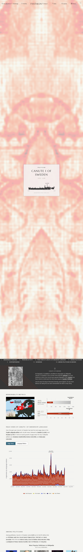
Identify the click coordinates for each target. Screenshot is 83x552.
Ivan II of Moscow (33, 542)
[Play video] (20, 408)
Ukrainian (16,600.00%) (19, 437)
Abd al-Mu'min (42, 539)
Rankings (15, 4)
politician (65, 375)
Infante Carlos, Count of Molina (28, 539)
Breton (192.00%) (31, 437)
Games (65, 4)
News (74, 4)
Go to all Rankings (41, 547)
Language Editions (21, 443)
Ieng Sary (43, 542)
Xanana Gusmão (23, 542)
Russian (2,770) (10, 435)
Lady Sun (16, 537)
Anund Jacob (23, 537)
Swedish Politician (67, 379)
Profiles (25, 4)
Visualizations (7, 4)
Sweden (70, 377)
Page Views (11, 443)
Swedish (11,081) (42, 432)
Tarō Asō (38, 537)
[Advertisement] (37, 513)
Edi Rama (10, 537)
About (45, 4)
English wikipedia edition (13, 432)
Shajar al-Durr (31, 537)
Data (55, 4)
